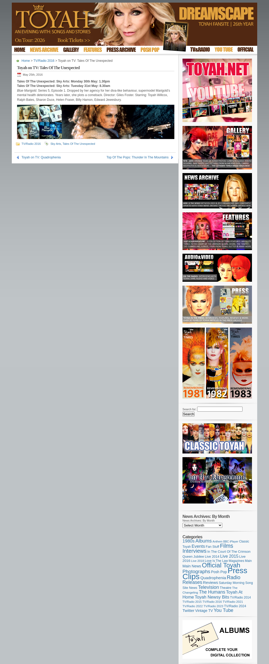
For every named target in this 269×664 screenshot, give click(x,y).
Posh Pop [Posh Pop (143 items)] (219, 572)
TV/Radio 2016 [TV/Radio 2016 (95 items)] (212, 601)
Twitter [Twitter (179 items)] (188, 610)
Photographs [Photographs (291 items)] (196, 571)
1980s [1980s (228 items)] (188, 541)
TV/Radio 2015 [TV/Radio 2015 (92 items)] (192, 601)
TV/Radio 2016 (43, 61)
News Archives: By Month (198, 520)
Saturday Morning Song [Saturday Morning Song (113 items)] (236, 583)
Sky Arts (55, 143)
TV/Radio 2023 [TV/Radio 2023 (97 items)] (213, 606)
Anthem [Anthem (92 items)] (218, 541)
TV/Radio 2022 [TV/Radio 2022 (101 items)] (192, 606)
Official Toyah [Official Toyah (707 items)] (221, 565)
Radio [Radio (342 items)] (233, 577)
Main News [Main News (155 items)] (191, 566)
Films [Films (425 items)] (226, 546)
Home (25, 61)
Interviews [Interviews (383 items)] (194, 551)
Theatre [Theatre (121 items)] (225, 588)
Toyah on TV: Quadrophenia (41, 157)
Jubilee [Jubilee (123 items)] (198, 556)
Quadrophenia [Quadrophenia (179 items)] (213, 578)
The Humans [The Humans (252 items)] (212, 592)
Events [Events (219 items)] (198, 546)
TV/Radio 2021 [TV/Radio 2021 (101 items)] (233, 601)
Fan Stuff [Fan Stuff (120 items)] (212, 547)
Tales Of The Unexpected (79, 143)
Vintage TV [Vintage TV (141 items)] (204, 611)
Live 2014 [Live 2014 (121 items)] (212, 556)
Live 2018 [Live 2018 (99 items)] (197, 560)
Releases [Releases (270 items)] (192, 582)
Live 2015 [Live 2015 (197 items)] (229, 556)
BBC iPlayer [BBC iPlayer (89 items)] (230, 541)
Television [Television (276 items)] (208, 587)
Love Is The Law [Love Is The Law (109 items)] (216, 561)
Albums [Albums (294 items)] (203, 541)
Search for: (189, 409)
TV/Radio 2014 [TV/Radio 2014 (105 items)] (240, 597)
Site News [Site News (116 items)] (189, 588)
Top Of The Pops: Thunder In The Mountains (137, 157)
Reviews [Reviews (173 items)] (210, 582)
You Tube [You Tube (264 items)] (223, 610)
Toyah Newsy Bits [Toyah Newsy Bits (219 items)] (212, 597)
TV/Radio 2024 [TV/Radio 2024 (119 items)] (235, 606)
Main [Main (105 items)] (248, 561)
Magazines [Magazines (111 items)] (236, 561)
